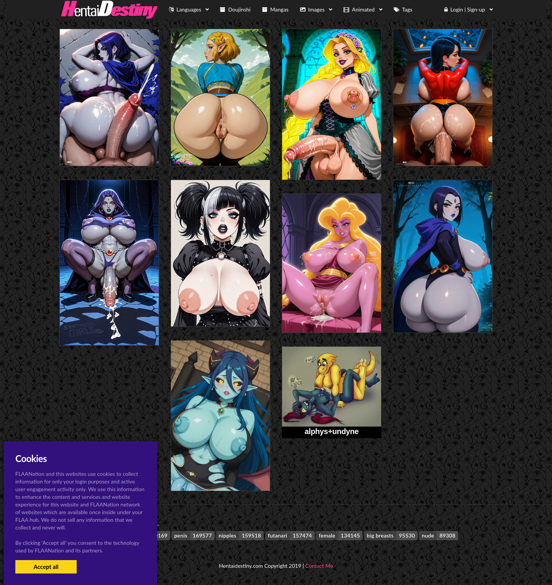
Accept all (45, 566)
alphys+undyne (332, 431)
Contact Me (319, 565)
